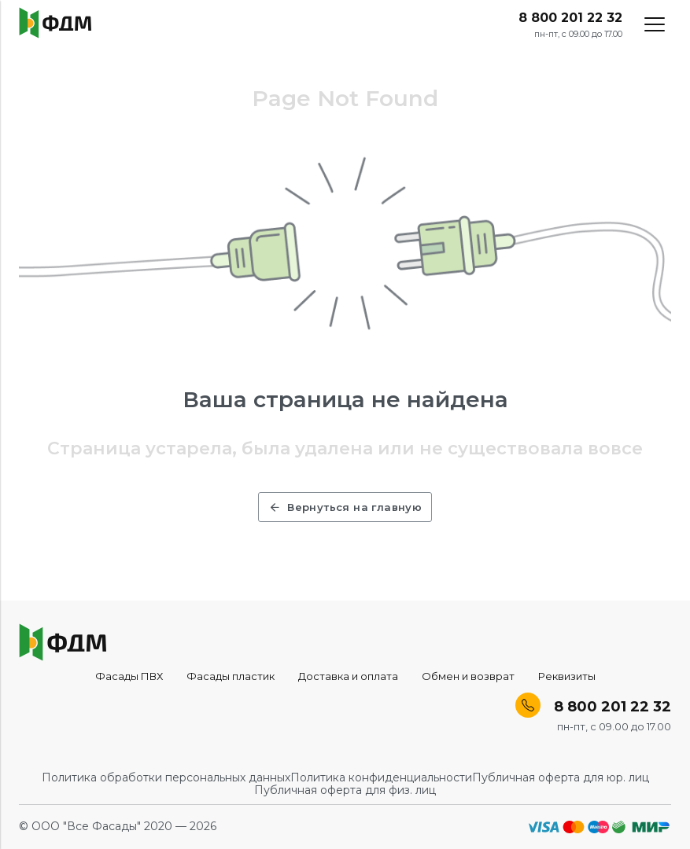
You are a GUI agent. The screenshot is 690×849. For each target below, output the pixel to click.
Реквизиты (567, 676)
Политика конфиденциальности (381, 777)
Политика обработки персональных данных (166, 777)
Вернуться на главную (345, 507)
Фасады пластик (230, 676)
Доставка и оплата (348, 676)
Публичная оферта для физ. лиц (345, 790)
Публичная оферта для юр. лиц (560, 777)
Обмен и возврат (468, 676)
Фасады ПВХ (129, 676)
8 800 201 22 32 (570, 18)
